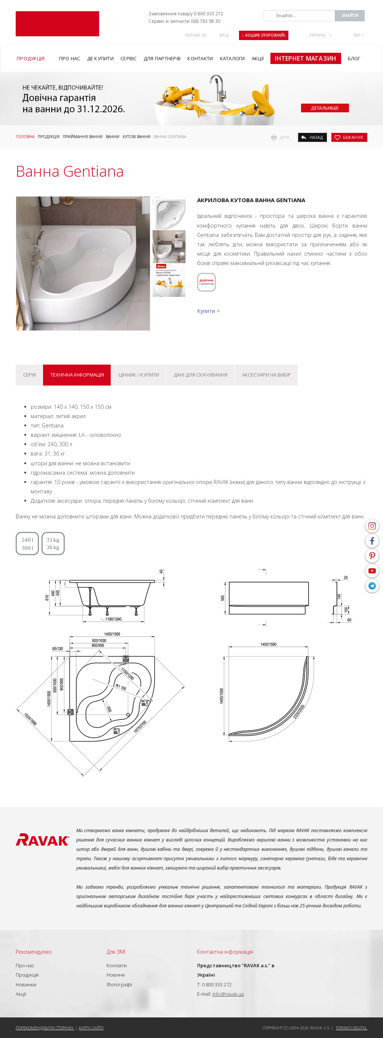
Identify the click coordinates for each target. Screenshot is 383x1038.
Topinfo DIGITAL (351, 1028)
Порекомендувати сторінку (45, 1028)
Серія (29, 374)
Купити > (208, 310)
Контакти (117, 965)
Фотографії (119, 984)
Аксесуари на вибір (266, 374)
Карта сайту (91, 1028)
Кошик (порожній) (263, 35)
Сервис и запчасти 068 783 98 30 (184, 21)
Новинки (26, 984)
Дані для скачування (200, 374)
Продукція (48, 136)
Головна (25, 136)
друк (285, 137)
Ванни (112, 136)
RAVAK (57, 23)
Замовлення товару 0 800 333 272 (185, 13)
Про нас (25, 965)
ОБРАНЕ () (195, 35)
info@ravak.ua (228, 993)
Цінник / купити (139, 374)
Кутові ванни (136, 136)
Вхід (224, 35)
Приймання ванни (82, 136)
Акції (21, 993)
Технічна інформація (77, 374)
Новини (116, 974)
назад (316, 137)
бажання (353, 137)
